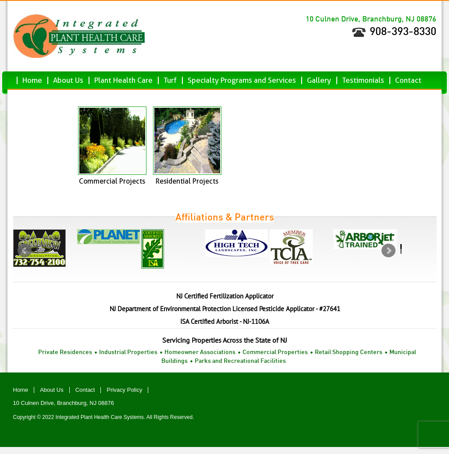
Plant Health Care (123, 80)
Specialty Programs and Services (242, 80)
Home (32, 80)
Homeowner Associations (199, 352)
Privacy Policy (124, 390)
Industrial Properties (128, 352)
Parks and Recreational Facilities (240, 361)
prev (28, 253)
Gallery (319, 80)
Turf (170, 80)
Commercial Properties (275, 352)
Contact (408, 80)
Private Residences (65, 352)
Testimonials (363, 80)
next (391, 253)
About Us (68, 80)
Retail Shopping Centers (348, 352)
